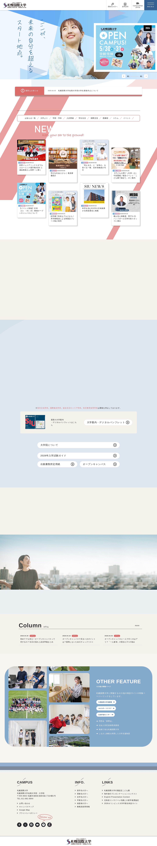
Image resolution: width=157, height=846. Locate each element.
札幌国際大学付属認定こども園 (117, 786)
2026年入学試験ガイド (53, 451)
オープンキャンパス (94, 459)
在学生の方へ (82, 792)
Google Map (24, 805)
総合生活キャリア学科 (72, 403)
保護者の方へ (82, 799)
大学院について (49, 440)
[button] (124, 76)
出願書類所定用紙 (50, 459)
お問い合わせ (24, 799)
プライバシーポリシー (28, 808)
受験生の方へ (82, 789)
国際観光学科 (55, 403)
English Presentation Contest (117, 792)
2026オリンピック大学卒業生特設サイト (121, 799)
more (137, 621)
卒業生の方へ (82, 795)
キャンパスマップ (26, 802)
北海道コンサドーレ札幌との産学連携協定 (121, 795)
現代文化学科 (42, 403)
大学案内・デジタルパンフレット (106, 417)
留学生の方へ (82, 786)
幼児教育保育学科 (90, 403)
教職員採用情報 (83, 802)
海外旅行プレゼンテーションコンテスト (120, 789)
